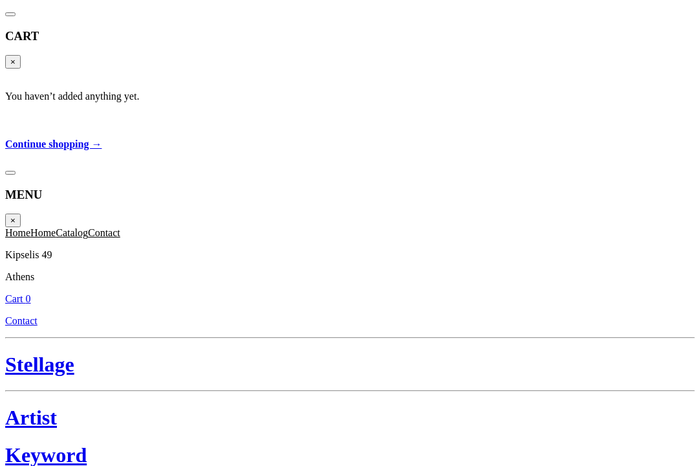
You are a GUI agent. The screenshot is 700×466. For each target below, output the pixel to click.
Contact (665, 43)
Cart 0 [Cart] (671, 28)
